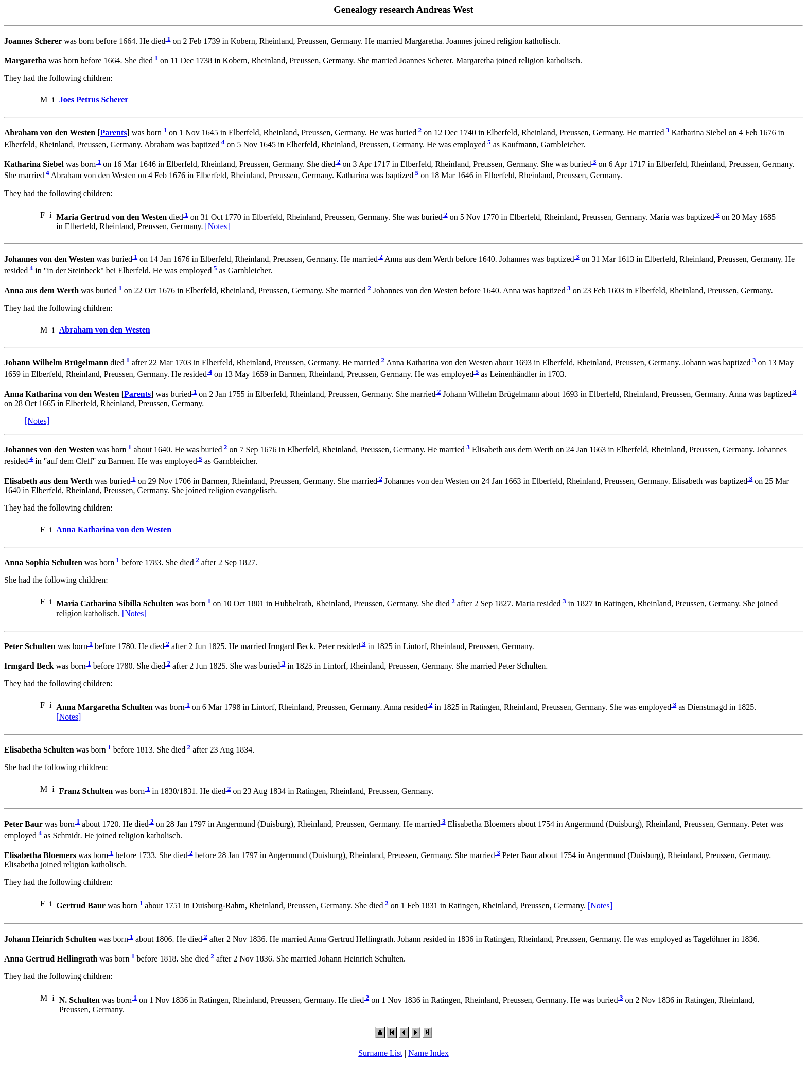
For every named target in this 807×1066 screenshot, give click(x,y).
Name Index (428, 1052)
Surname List (380, 1052)
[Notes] (217, 226)
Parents (113, 133)
